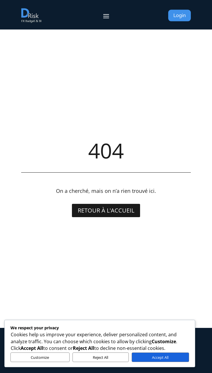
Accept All (160, 357)
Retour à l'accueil (106, 210)
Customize (40, 357)
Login (179, 15)
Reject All (100, 357)
